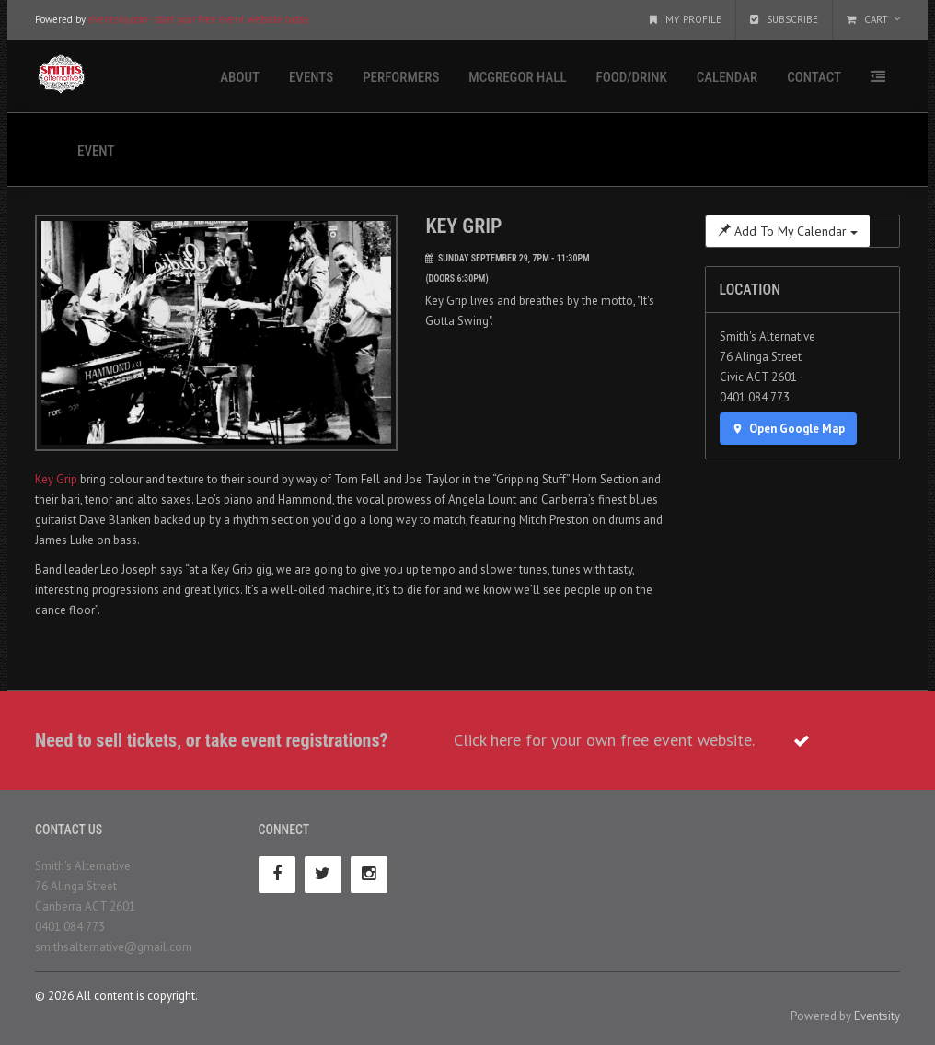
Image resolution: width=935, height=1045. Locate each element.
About (240, 77)
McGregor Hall (517, 77)
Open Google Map (789, 428)
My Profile (685, 19)
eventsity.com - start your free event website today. (198, 19)
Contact (814, 77)
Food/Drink (631, 77)
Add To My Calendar (788, 231)
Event (95, 151)
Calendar (727, 77)
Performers (401, 77)
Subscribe (784, 19)
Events (311, 77)
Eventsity (877, 1016)
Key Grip (56, 479)
